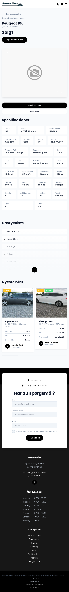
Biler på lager (18, 18)
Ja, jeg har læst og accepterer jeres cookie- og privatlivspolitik (36, 432)
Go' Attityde (34, 587)
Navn (14, 400)
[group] (34, 72)
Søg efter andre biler (14, 39)
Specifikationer (34, 105)
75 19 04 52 (34, 380)
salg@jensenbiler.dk (34, 386)
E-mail (14, 421)
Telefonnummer (17, 411)
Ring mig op (34, 438)
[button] (57, 91)
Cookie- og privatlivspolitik (34, 584)
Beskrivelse (34, 111)
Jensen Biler (7, 18)
